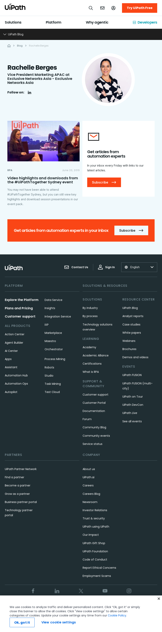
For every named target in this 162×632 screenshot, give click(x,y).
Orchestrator (54, 349)
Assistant (11, 367)
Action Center (14, 334)
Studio (49, 376)
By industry (90, 308)
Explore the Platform (21, 300)
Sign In (106, 267)
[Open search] (91, 8)
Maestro (50, 341)
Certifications (92, 364)
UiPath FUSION (132, 375)
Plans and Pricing (19, 308)
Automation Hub (16, 375)
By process (90, 316)
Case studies (131, 324)
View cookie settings (58, 622)
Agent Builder (14, 343)
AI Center (11, 351)
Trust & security (94, 518)
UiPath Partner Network (21, 469)
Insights (50, 308)
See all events (132, 421)
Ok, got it (22, 622)
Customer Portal (94, 403)
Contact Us (76, 267)
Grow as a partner (17, 494)
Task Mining (53, 384)
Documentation (94, 411)
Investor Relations (95, 510)
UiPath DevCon (132, 405)
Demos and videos (135, 357)
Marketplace (53, 333)
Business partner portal (21, 502)
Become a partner (17, 485)
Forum (87, 419)
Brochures (129, 349)
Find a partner (14, 477)
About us (89, 469)
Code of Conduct (95, 560)
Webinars (128, 341)
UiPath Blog (130, 308)
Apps (8, 359)
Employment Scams (97, 576)
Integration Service (58, 316)
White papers (131, 333)
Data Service (53, 300)
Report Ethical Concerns (99, 568)
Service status (92, 444)
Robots (49, 367)
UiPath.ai (88, 477)
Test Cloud (52, 392)
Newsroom (90, 502)
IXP (47, 325)
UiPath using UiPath (96, 527)
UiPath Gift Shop (94, 543)
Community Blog (94, 427)
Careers (88, 485)
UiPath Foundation (95, 551)
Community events (96, 436)
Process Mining (55, 359)
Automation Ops (16, 384)
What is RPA (91, 372)
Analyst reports (132, 316)
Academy (89, 347)
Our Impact (91, 535)
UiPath (129, 413)
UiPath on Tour (132, 397)
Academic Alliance (96, 355)
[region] (81, 613)
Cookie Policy (117, 615)
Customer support (20, 316)
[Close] (159, 598)
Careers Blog (91, 494)
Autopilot (11, 392)
